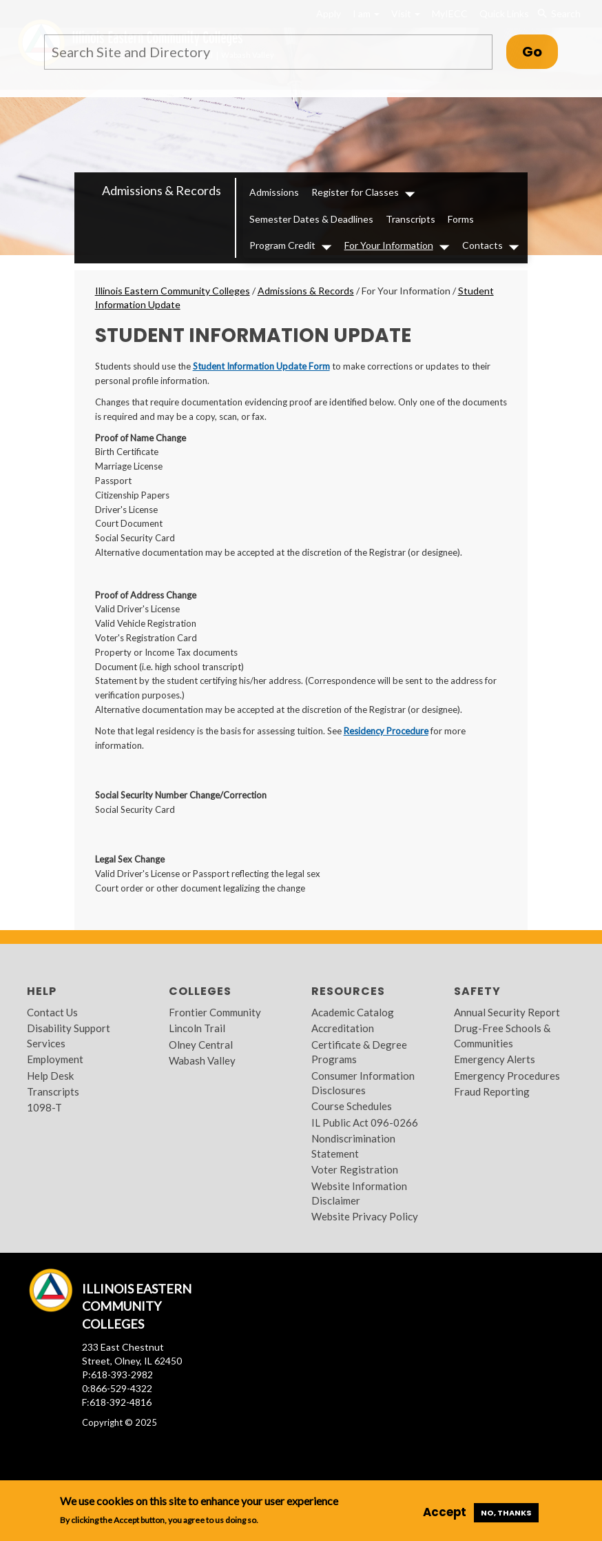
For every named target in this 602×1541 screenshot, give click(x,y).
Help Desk (50, 1075)
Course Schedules (351, 1106)
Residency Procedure (386, 730)
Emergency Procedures (507, 1075)
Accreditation (342, 1028)
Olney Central (201, 1044)
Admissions (274, 192)
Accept (444, 1512)
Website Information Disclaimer (359, 1193)
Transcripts (410, 219)
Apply (328, 13)
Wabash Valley (202, 1060)
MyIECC (450, 13)
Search (559, 14)
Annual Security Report (507, 1012)
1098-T (44, 1107)
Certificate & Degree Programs (359, 1051)
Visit (405, 13)
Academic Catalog (352, 1012)
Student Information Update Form (261, 366)
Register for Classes (355, 192)
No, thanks (506, 1512)
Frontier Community (215, 1012)
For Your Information (388, 245)
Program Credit (282, 245)
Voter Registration (354, 1169)
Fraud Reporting (492, 1091)
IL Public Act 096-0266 (364, 1122)
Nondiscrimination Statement (353, 1145)
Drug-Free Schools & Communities (502, 1035)
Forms (461, 219)
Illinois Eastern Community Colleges (172, 290)
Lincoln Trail (197, 1028)
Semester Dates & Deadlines (311, 219)
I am (366, 13)
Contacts (482, 245)
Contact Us (52, 1012)
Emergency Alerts (494, 1059)
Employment (55, 1059)
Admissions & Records (161, 190)
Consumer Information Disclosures (363, 1082)
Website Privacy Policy (364, 1216)
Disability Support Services (68, 1035)
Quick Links (504, 13)
